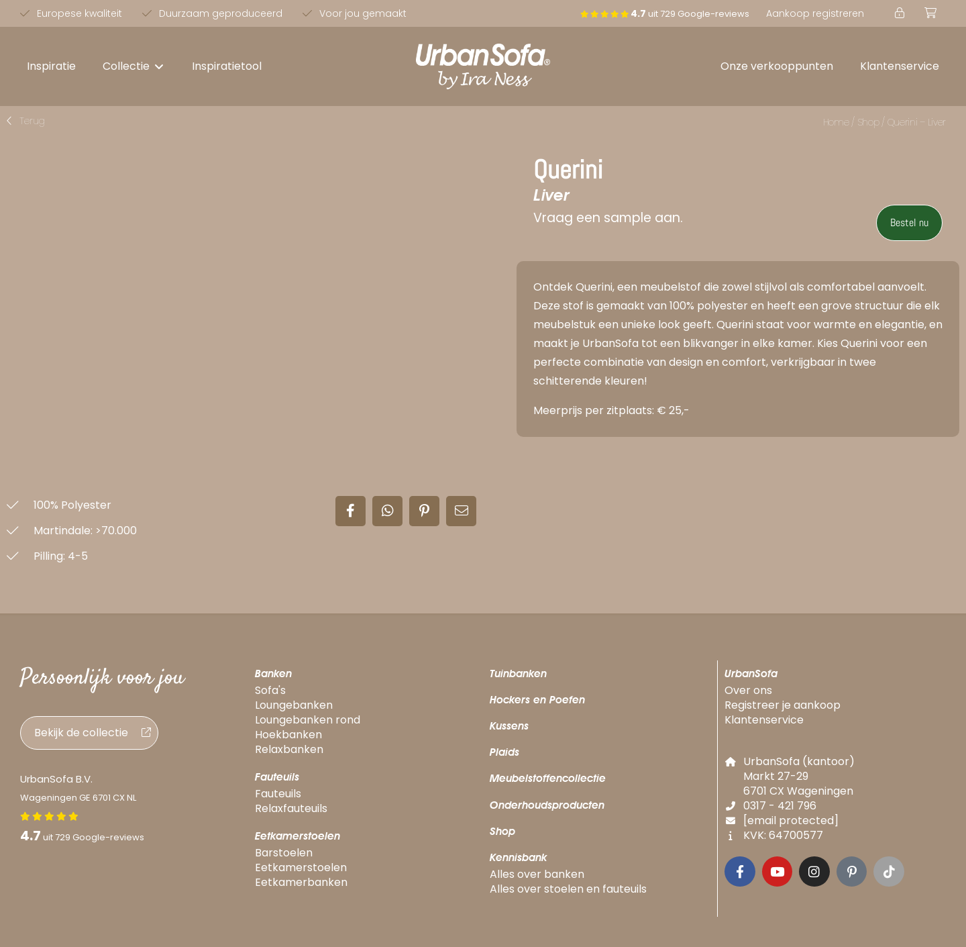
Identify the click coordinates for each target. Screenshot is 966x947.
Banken (273, 670)
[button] (134, 66)
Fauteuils (277, 773)
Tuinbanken (518, 670)
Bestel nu (909, 222)
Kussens (509, 722)
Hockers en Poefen (537, 696)
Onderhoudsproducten (547, 801)
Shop (868, 122)
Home (836, 122)
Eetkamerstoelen (297, 832)
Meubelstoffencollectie (548, 775)
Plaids (504, 749)
